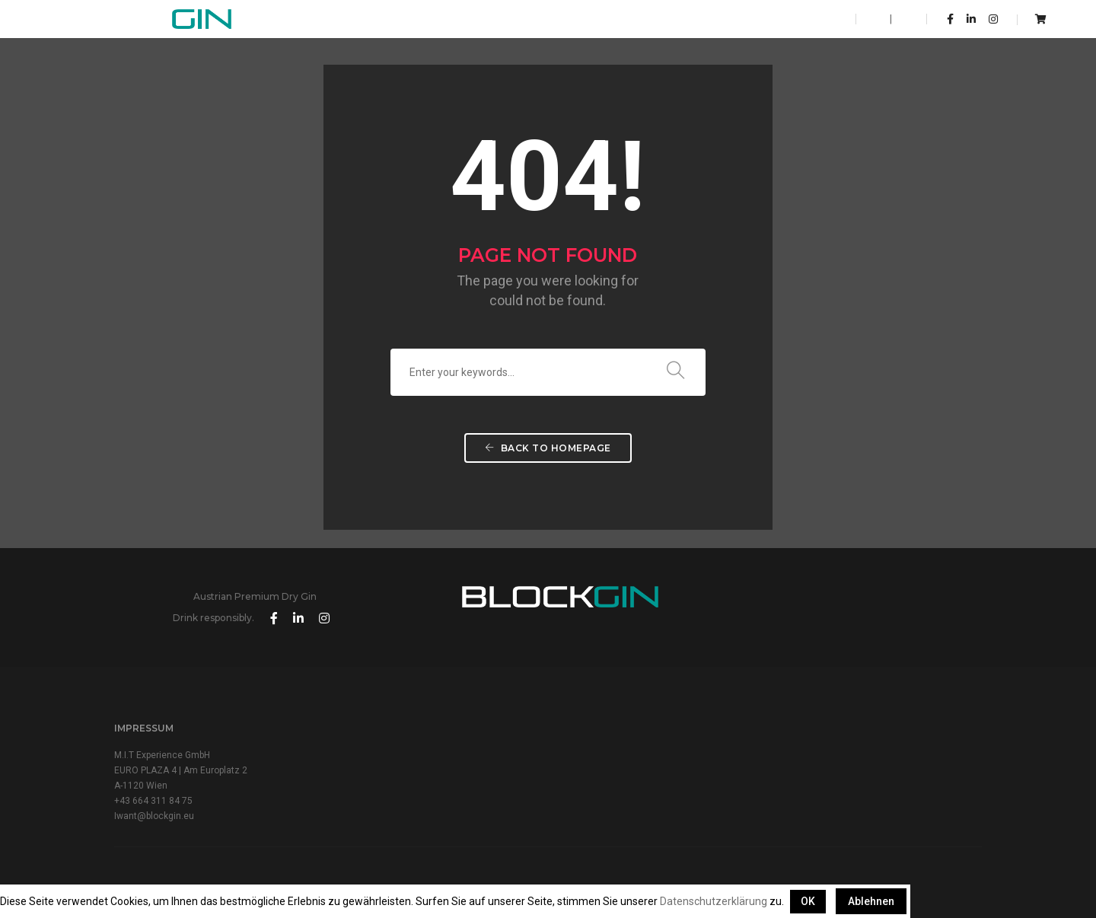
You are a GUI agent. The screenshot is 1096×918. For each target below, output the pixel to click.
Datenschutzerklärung (713, 901)
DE (900, 19)
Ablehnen (871, 901)
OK (808, 901)
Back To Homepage (548, 450)
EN (881, 19)
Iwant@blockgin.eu (154, 795)
